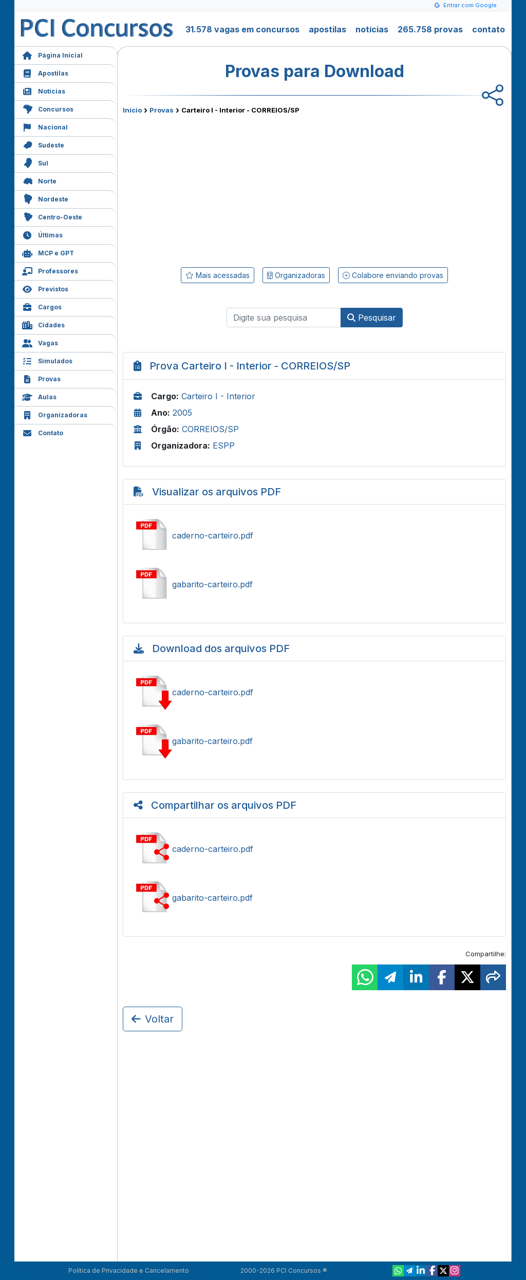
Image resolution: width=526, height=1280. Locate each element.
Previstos (45, 288)
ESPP (224, 445)
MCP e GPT (48, 252)
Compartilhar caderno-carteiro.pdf (314, 848)
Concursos (47, 108)
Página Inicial (52, 54)
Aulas (39, 396)
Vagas (40, 342)
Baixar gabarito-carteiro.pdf (314, 741)
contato (488, 29)
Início (132, 110)
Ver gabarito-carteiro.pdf (314, 584)
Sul (35, 162)
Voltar (153, 1019)
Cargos (42, 306)
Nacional (45, 126)
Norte (39, 180)
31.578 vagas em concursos (242, 29)
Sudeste (43, 144)
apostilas (327, 29)
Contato (42, 432)
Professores (50, 270)
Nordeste (45, 198)
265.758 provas (430, 29)
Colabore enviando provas (393, 275)
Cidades (43, 324)
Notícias (43, 90)
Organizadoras (54, 414)
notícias (371, 29)
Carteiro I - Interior (218, 396)
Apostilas (45, 72)
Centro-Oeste (52, 216)
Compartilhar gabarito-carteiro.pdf (314, 897)
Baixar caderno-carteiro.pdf (314, 692)
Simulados (47, 360)
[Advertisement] (231, 188)
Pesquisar (371, 317)
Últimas (42, 234)
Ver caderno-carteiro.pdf (314, 535)
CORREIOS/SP (210, 429)
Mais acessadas (217, 275)
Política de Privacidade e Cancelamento (128, 1270)
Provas (41, 378)
